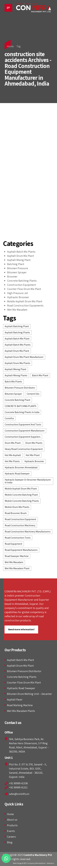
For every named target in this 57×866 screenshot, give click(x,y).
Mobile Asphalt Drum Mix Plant (24, 301)
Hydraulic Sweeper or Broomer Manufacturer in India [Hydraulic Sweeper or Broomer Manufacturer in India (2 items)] (28, 481)
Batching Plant (15, 264)
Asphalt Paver (14, 699)
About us (12, 819)
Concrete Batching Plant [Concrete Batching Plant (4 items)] (17, 400)
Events (11, 831)
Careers (11, 836)
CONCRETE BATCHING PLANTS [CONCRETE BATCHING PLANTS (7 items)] (20, 406)
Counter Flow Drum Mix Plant (24, 289)
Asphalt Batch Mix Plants (21, 251)
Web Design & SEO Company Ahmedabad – (29, 863)
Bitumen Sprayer (17, 272)
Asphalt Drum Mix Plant (20, 256)
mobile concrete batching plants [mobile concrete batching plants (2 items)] (22, 500)
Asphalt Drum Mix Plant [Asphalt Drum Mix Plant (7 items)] (17, 350)
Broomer (12, 276)
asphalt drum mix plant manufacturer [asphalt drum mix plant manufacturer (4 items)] (24, 357)
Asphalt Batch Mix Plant (20, 660)
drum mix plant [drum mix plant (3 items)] (13, 443)
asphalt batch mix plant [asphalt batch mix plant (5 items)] (17, 338)
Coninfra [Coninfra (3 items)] (9, 418)
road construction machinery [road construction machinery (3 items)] (20, 525)
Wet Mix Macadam (17, 309)
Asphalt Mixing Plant (19, 260)
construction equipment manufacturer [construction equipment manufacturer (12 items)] (25, 430)
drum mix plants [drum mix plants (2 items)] (33, 443)
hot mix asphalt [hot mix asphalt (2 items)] (13, 455)
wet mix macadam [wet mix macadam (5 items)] (14, 562)
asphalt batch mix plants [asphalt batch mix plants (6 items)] (18, 344)
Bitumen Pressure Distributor (24, 671)
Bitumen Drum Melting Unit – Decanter (29, 694)
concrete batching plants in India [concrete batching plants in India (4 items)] (22, 412)
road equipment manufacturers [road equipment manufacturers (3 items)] (21, 550)
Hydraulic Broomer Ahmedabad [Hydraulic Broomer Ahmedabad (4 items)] (21, 467)
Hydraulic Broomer (18, 297)
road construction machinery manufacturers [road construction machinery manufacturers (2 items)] (28, 531)
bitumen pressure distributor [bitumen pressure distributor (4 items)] (20, 387)
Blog (9, 842)
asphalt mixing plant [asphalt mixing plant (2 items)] (15, 369)
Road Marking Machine (20, 705)
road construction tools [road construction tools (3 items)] (18, 537)
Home (10, 46)
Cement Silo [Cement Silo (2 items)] (33, 393)
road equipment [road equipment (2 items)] (13, 543)
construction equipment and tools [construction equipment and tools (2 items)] (23, 424)
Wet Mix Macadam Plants (21, 711)
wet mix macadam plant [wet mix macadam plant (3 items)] (17, 568)
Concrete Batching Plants (22, 280)
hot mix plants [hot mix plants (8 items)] (12, 461)
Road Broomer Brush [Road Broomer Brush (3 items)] (16, 513)
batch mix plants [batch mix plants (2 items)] (13, 381)
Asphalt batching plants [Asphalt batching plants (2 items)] (17, 332)
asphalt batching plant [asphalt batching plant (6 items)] (17, 326)
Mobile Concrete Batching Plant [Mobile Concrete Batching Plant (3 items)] (21, 494)
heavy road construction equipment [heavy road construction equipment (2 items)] (24, 449)
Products (12, 825)
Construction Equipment (21, 285)
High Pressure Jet (17, 293)
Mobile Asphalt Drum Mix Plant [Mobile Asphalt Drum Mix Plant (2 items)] (21, 488)
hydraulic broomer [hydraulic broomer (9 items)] (34, 461)
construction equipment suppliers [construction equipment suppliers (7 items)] (22, 436)
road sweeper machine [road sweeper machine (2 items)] (17, 556)
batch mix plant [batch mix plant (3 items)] (40, 375)
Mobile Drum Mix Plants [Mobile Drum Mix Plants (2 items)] (17, 507)
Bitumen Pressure (17, 268)
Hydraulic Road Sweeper (21, 688)
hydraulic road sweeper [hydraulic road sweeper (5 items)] (17, 473)
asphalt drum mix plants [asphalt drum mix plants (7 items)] (17, 363)
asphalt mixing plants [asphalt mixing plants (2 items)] (16, 375)
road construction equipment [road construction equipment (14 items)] (20, 519)
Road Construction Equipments (25, 305)
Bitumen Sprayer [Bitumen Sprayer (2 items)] (13, 393)
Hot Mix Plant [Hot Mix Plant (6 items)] (33, 455)
